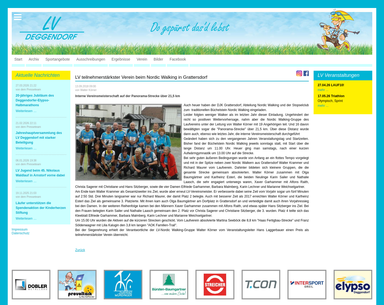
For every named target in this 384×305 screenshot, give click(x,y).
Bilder (158, 59)
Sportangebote (57, 59)
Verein (142, 59)
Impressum (19, 229)
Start (18, 59)
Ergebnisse (120, 59)
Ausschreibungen (90, 59)
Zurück (80, 250)
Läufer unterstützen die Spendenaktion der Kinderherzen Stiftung (41, 208)
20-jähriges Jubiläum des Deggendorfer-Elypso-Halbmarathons (35, 100)
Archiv (34, 59)
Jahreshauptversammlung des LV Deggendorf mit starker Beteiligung (39, 137)
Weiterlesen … (26, 111)
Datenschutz (21, 233)
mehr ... (323, 106)
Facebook (178, 59)
